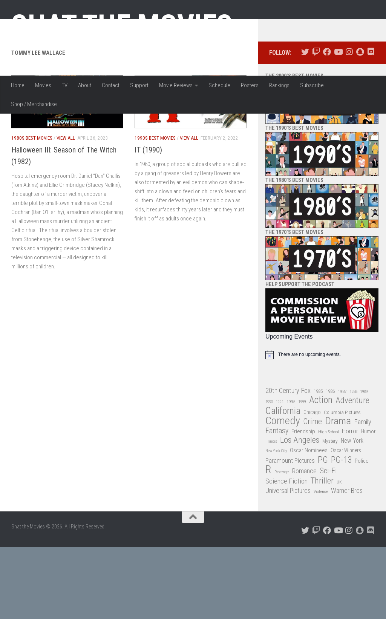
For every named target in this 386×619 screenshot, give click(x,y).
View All (66, 210)
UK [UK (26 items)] (339, 553)
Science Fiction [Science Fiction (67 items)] (286, 553)
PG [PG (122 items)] (323, 531)
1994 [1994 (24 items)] (279, 473)
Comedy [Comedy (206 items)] (282, 493)
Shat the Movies (122, 25)
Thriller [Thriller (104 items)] (322, 552)
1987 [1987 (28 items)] (342, 463)
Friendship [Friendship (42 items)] (303, 503)
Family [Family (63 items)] (362, 494)
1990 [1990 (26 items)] (269, 473)
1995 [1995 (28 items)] (291, 473)
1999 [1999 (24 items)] (302, 473)
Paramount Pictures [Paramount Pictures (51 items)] (290, 532)
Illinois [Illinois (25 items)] (271, 513)
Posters (250, 85)
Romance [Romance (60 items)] (304, 543)
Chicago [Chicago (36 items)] (312, 484)
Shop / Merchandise (34, 104)
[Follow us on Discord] (371, 124)
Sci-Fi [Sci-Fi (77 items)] (328, 543)
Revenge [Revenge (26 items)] (281, 544)
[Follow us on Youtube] (338, 124)
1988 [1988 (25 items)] (353, 463)
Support (139, 85)
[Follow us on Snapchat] (360, 124)
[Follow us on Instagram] (349, 124)
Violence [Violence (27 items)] (321, 563)
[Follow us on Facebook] (327, 124)
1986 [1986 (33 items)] (330, 463)
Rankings (279, 85)
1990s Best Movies (155, 210)
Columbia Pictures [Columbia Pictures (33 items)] (342, 484)
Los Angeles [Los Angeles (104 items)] (299, 512)
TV (64, 85)
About (84, 85)
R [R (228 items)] (268, 541)
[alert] (321, 426)
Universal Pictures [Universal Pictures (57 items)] (288, 563)
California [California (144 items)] (282, 482)
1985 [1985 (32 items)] (318, 463)
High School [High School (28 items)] (328, 503)
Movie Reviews (176, 85)
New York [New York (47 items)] (352, 512)
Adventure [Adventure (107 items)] (352, 472)
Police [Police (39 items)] (362, 533)
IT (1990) (148, 221)
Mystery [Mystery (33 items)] (330, 513)
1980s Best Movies (31, 210)
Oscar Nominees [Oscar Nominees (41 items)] (309, 522)
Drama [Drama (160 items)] (338, 493)
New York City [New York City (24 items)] (276, 522)
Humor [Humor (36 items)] (368, 503)
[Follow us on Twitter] (305, 124)
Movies (43, 85)
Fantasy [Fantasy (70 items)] (276, 503)
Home (18, 85)
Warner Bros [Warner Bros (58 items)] (347, 563)
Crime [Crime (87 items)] (312, 494)
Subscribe (312, 85)
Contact (110, 85)
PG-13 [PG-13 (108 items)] (341, 532)
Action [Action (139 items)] (320, 472)
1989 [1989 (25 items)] (364, 463)
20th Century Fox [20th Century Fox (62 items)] (288, 462)
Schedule (219, 85)
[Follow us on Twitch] (316, 124)
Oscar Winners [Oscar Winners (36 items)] (346, 522)
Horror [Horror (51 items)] (350, 503)
